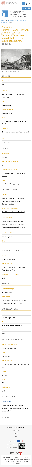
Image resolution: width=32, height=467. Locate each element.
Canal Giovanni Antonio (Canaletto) (13, 212)
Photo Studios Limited (9, 259)
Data (3, 330)
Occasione (5, 322)
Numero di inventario (9, 81)
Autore (4, 255)
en (29, 3)
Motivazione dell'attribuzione (11, 274)
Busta (3, 117)
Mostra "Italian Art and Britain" (12, 326)
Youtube (22, 441)
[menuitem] (16, 427)
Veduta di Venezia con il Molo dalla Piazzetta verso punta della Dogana (13, 201)
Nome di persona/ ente (9, 344)
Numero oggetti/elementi (10, 161)
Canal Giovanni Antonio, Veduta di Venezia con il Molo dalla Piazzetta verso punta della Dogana (15, 408)
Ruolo (3, 352)
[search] (23, 3)
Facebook (18, 441)
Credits (16, 436)
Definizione (5, 153)
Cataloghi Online (13, 20)
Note (3, 241)
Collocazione (6, 139)
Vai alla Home (16, 13)
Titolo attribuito (7, 218)
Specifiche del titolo (8, 233)
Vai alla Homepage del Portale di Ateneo (9, 3)
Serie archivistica (7, 109)
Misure (4, 180)
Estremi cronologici (8, 289)
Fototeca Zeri (6, 105)
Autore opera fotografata (10, 208)
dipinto (11, 204)
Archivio (4, 90)
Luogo (4, 314)
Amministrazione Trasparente (16, 427)
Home (3, 20)
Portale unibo (16, 451)
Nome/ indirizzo (7, 263)
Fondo (4, 101)
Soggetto (5, 194)
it (26, 3)
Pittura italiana (7, 113)
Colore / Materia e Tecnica (10, 169)
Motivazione (6, 297)
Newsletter (16, 430)
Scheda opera (6, 402)
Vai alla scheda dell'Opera (11, 71)
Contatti (16, 433)
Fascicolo (5, 128)
